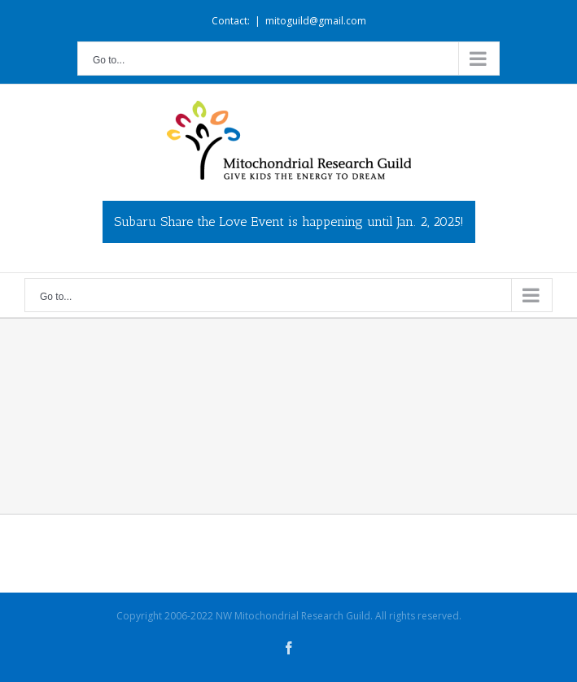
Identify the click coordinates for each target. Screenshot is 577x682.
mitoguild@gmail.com (315, 21)
